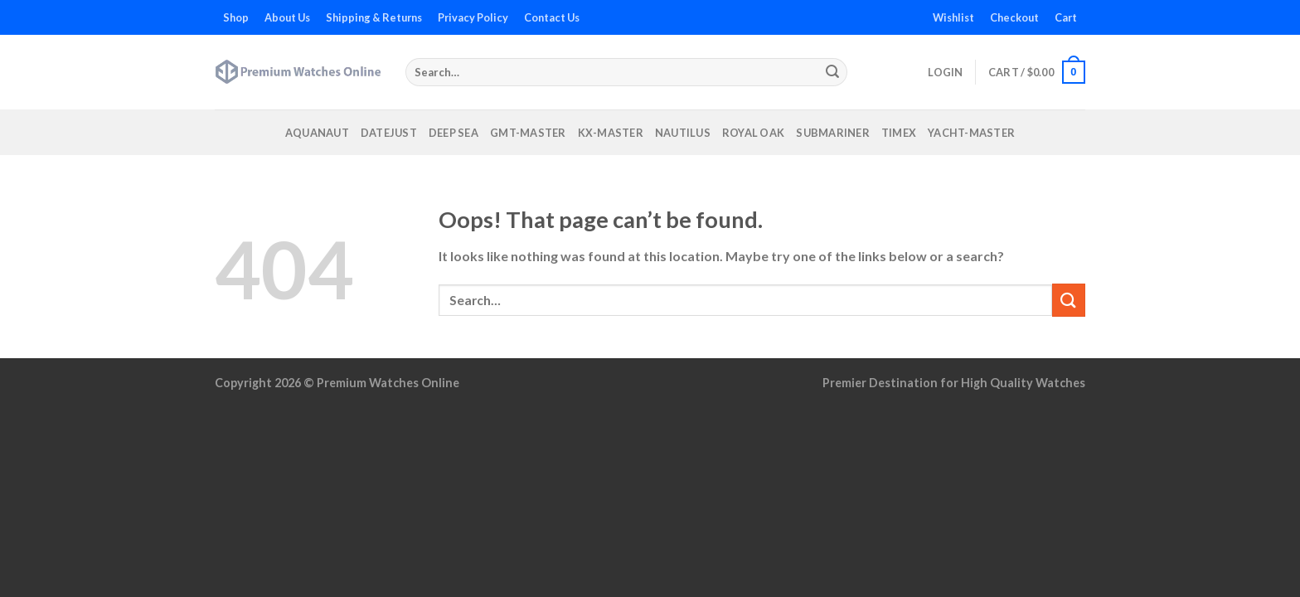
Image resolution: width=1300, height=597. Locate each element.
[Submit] (832, 72)
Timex (898, 132)
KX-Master (610, 132)
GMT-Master (528, 132)
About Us (287, 17)
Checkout (1014, 17)
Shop (236, 17)
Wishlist (953, 17)
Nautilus (683, 132)
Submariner (833, 132)
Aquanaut (317, 132)
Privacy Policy (473, 17)
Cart (1066, 17)
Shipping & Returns (374, 17)
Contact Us (552, 17)
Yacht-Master (971, 132)
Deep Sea (453, 132)
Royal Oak (753, 132)
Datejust (389, 132)
